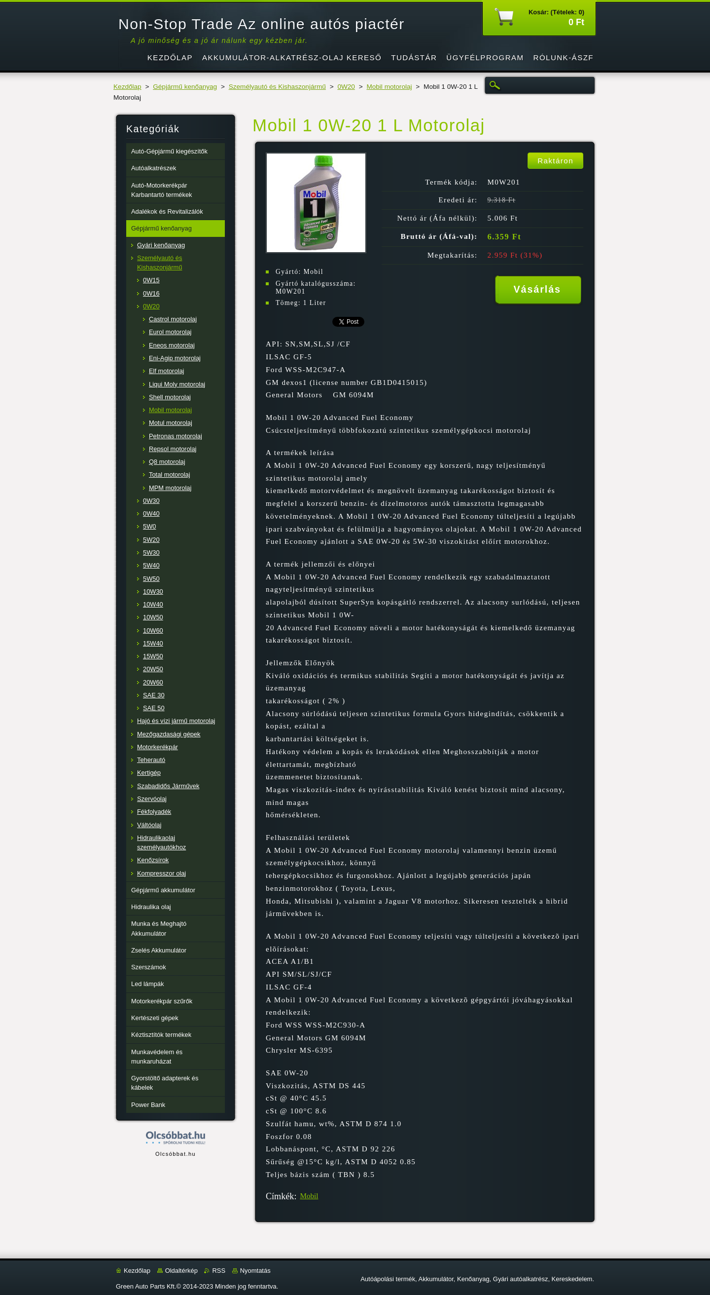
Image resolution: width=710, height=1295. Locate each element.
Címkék (280, 1196)
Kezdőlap (127, 86)
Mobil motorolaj (389, 86)
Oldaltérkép (181, 1270)
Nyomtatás (255, 1270)
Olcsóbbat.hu (175, 1154)
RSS (218, 1270)
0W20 (346, 86)
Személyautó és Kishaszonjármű (277, 86)
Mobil (309, 1196)
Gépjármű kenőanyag (185, 86)
